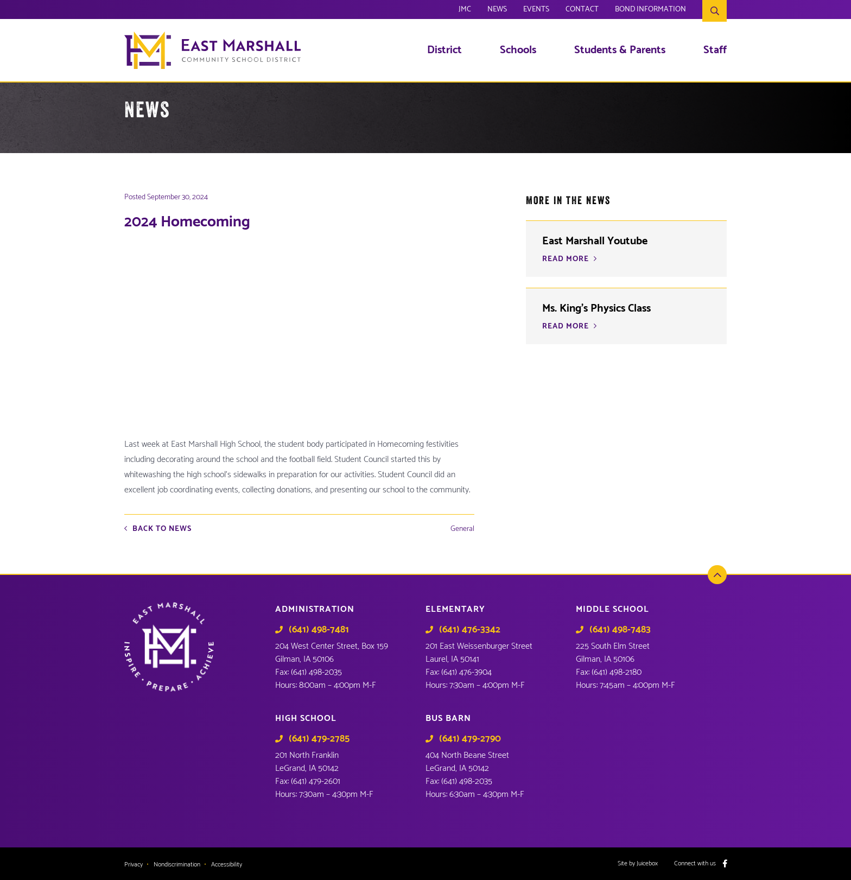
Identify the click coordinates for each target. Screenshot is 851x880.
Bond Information (650, 11)
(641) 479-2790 (470, 739)
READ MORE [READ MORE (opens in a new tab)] (565, 259)
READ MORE (565, 327)
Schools (518, 50)
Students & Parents (619, 50)
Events (536, 11)
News (497, 11)
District (444, 50)
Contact (582, 11)
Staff (715, 50)
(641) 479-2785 (319, 739)
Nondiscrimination (177, 865)
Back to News (162, 529)
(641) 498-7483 (620, 630)
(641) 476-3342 (469, 630)
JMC (465, 11)
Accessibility (226, 865)
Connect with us (695, 863)
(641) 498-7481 (319, 630)
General (462, 529)
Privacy (133, 865)
